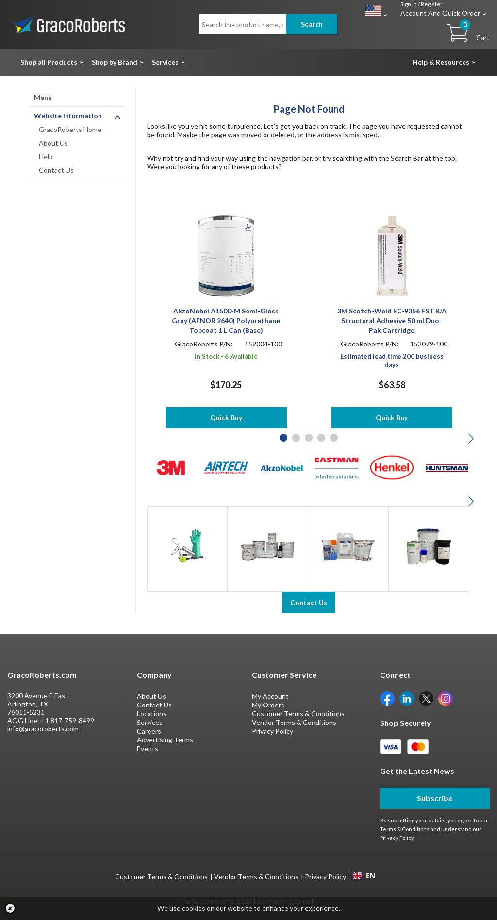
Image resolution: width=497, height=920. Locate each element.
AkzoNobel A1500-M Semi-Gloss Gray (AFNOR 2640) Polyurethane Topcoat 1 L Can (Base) (226, 320)
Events (147, 748)
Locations (151, 713)
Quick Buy (226, 417)
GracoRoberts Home (70, 129)
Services (165, 62)
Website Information (68, 116)
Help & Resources (441, 62)
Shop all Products (48, 62)
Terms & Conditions (405, 829)
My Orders (268, 705)
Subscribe (435, 798)
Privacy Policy (272, 731)
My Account (270, 696)
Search (312, 24)
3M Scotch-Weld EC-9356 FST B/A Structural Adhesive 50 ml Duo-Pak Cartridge (392, 320)
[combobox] (363, 876)
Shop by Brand (114, 62)
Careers (149, 731)
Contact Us (56, 170)
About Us (53, 143)
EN (364, 875)
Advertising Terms (165, 740)
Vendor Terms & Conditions (294, 722)
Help (46, 156)
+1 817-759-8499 (67, 720)
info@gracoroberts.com (43, 728)
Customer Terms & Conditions (298, 713)
